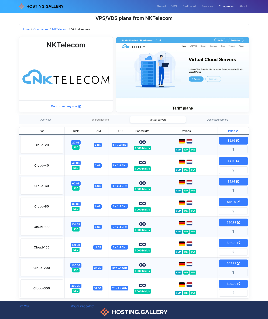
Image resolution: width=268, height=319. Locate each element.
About (243, 6)
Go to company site (66, 106)
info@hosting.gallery (82, 305)
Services (207, 6)
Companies (226, 6)
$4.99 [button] (233, 161)
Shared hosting (100, 119)
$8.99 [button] (233, 181)
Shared (161, 6)
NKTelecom (59, 29)
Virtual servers (158, 119)
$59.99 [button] (233, 263)
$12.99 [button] (233, 202)
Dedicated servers (217, 119)
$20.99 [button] (233, 222)
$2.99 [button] (233, 140)
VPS (174, 6)
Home (26, 29)
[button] (41, 145)
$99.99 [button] (233, 284)
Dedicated (189, 6)
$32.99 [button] (233, 243)
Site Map (24, 305)
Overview (45, 119)
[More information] (233, 149)
